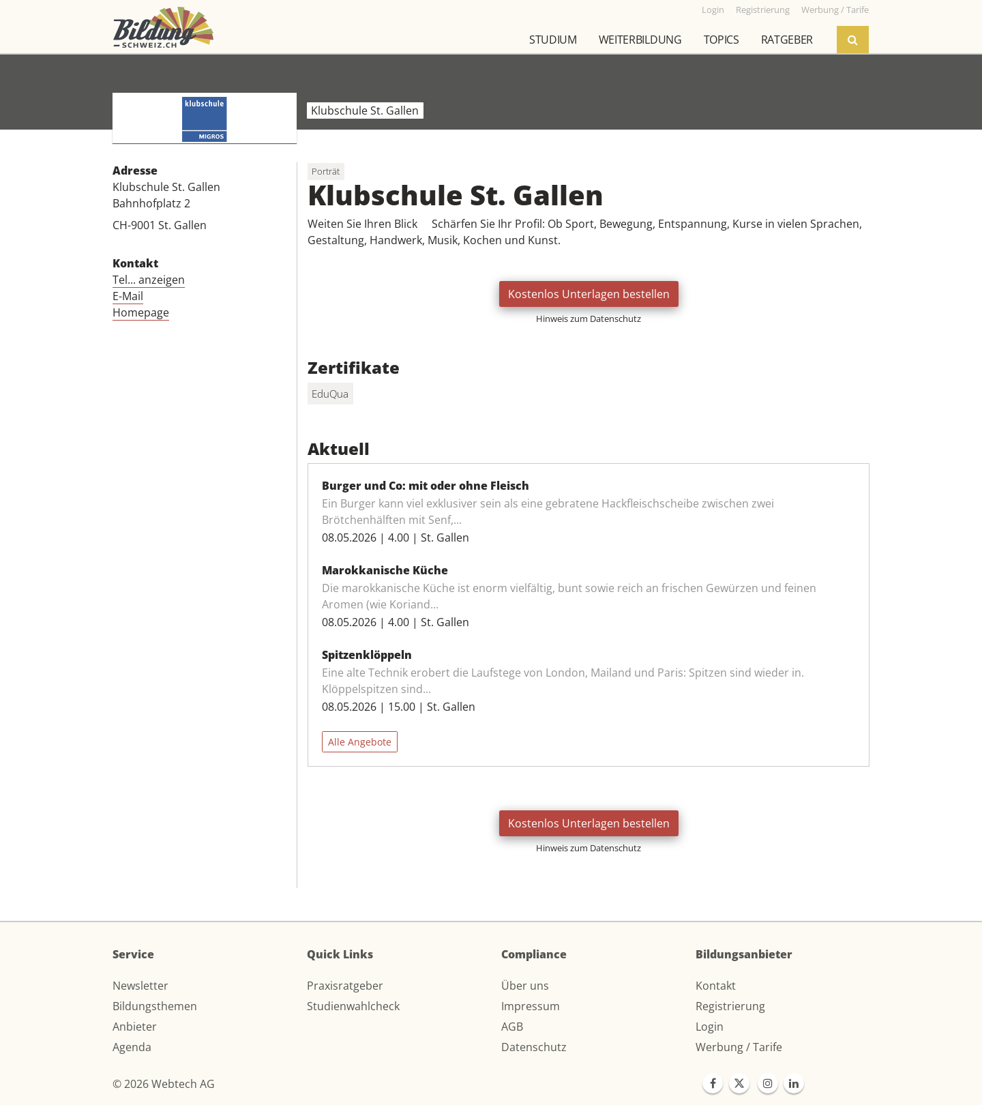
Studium (553, 39)
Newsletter (140, 985)
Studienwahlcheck (353, 1006)
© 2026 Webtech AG (164, 1083)
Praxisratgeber (345, 985)
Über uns (525, 985)
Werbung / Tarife (739, 1047)
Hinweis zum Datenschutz (588, 318)
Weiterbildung (640, 39)
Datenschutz (534, 1047)
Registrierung (730, 1006)
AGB (512, 1026)
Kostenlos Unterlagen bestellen (589, 293)
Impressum (530, 1006)
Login (710, 1026)
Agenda (132, 1047)
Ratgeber (787, 39)
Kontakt (716, 985)
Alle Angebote (359, 741)
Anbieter (135, 1026)
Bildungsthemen (155, 1006)
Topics (721, 39)
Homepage (141, 312)
